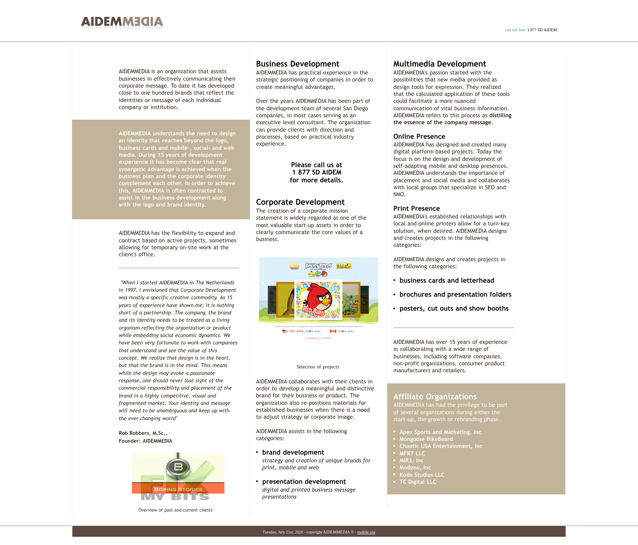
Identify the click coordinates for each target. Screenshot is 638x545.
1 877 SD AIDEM (542, 30)
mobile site (366, 532)
